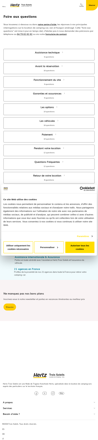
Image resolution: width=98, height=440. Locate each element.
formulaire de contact (56, 34)
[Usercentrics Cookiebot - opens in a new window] (82, 189)
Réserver (92, 5)
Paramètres (83, 236)
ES (3, 429)
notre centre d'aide (47, 24)
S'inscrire (10, 307)
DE (3, 434)
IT (3, 439)
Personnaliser (49, 247)
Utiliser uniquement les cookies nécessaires (18, 247)
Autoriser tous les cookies (79, 247)
